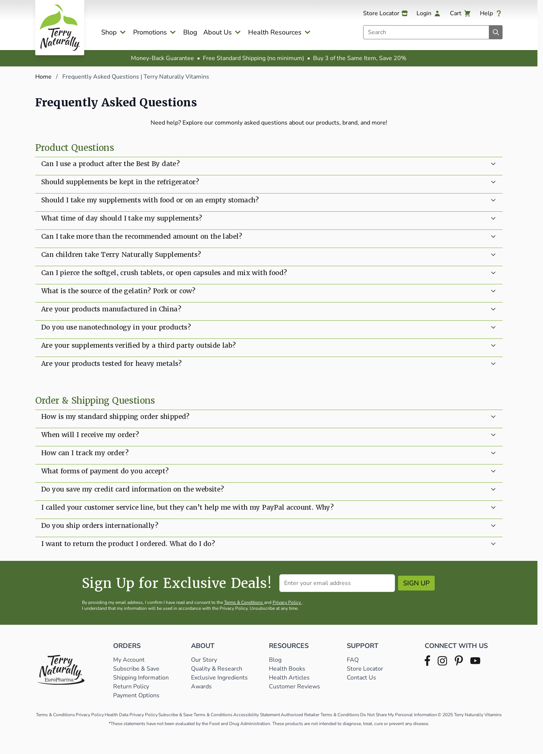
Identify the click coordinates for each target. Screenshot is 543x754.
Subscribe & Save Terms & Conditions (195, 715)
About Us (217, 32)
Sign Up (416, 583)
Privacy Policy (287, 602)
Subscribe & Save (137, 669)
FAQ (353, 660)
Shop (109, 32)
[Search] (496, 32)
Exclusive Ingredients (219, 678)
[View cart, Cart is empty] (460, 13)
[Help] (491, 13)
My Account (129, 660)
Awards (201, 686)
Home (43, 77)
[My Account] (429, 13)
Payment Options (136, 695)
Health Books (287, 669)
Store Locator (365, 669)
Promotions (150, 32)
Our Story (204, 660)
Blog (190, 32)
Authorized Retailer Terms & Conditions (320, 715)
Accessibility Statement (256, 715)
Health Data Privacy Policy (131, 715)
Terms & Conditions (244, 602)
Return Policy (132, 686)
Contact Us (361, 678)
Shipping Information (141, 678)
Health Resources (275, 32)
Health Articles (289, 678)
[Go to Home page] (60, 27)
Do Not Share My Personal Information (398, 715)
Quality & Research (216, 669)
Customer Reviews (294, 686)
